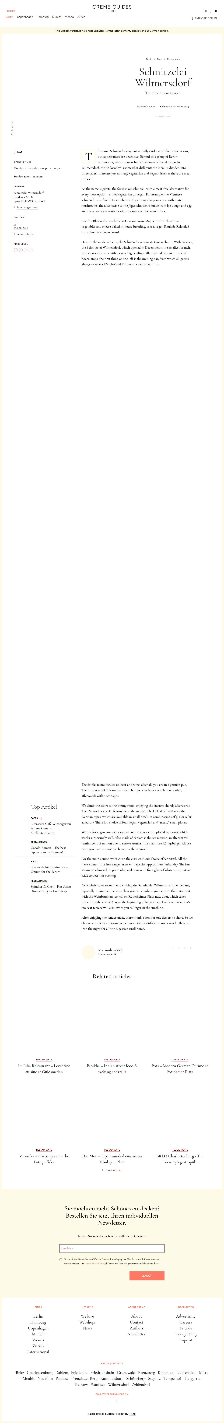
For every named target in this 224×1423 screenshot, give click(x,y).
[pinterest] (116, 1403)
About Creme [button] (136, 1307)
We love (87, 1316)
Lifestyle (87, 1307)
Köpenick (166, 1372)
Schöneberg (135, 1378)
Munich (58, 18)
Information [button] (185, 1307)
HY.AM (132, 1414)
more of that (114, 1170)
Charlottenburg (39, 1372)
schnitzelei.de (25, 234)
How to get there (27, 207)
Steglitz (154, 1378)
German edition (159, 30)
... (15, 223)
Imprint (185, 1340)
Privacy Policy (185, 1334)
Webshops (87, 1322)
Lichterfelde (186, 1372)
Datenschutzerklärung (95, 1263)
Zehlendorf (141, 1384)
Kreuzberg (146, 1372)
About (136, 1316)
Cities (11, 11)
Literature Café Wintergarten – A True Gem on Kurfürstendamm (52, 828)
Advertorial (162, 117)
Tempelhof (172, 1378)
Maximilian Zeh (146, 106)
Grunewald (126, 1372)
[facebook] (98, 1403)
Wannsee (98, 1384)
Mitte (203, 1372)
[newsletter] (125, 1403)
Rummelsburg (111, 1378)
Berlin (11, 18)
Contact (136, 1322)
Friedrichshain (102, 1372)
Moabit (29, 1378)
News (87, 1328)
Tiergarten (192, 1378)
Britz (20, 1372)
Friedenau (79, 1372)
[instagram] (107, 1403)
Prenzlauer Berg (84, 1378)
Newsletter (137, 1334)
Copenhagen (27, 18)
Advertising (185, 1316)
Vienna (71, 18)
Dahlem (61, 1372)
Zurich (83, 18)
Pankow (62, 1378)
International (38, 1351)
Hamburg (44, 18)
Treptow (81, 1384)
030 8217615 (21, 228)
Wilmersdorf (118, 1384)
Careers (186, 1322)
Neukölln (45, 1378)
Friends (186, 1328)
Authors (137, 1328)
